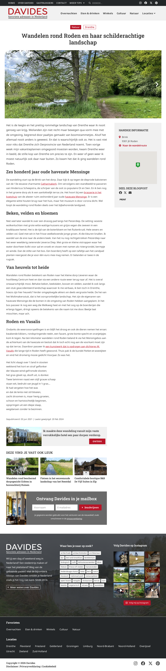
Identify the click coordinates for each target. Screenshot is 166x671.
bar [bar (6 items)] (62, 557)
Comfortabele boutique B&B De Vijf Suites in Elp (90, 480)
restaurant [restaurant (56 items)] (87, 580)
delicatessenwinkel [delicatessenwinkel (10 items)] (86, 562)
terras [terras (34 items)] (96, 580)
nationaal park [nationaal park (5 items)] (77, 576)
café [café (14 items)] (74, 562)
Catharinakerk (49, 183)
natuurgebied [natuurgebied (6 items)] (92, 576)
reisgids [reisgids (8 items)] (76, 580)
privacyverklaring (74, 518)
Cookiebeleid (49, 666)
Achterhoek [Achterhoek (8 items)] (66, 553)
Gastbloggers (45, 2)
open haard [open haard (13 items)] (66, 580)
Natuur (76, 27)
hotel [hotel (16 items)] (82, 571)
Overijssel (145, 646)
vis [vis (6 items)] (91, 585)
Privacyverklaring (30, 666)
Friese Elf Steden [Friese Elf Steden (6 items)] (76, 567)
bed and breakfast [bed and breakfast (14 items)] (74, 557)
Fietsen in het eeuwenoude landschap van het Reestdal (55, 480)
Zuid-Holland (40, 651)
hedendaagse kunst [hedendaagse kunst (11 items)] (69, 571)
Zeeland (23, 651)
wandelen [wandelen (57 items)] (99, 585)
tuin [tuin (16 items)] (103, 580)
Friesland (40, 646)
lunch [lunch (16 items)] (95, 571)
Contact (61, 2)
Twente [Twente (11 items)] (64, 585)
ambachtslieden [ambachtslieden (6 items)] (80, 553)
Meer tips (77, 2)
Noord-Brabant (105, 646)
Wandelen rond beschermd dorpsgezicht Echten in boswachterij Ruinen (21, 481)
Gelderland (56, 646)
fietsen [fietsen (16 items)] (64, 567)
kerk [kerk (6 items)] (89, 571)
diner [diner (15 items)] (99, 562)
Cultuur (64, 629)
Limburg (88, 646)
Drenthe (89, 27)
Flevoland (25, 646)
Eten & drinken (33, 629)
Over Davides (26, 2)
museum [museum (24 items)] (64, 576)
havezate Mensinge (76, 196)
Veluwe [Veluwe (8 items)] (85, 585)
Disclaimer (12, 666)
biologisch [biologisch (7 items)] (65, 562)
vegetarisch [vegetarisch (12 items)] (74, 585)
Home (11, 2)
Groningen (73, 646)
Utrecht (10, 651)
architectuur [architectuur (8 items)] (94, 553)
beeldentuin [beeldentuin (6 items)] (89, 557)
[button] (9, 84)
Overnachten (13, 629)
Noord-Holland (126, 646)
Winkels (50, 629)
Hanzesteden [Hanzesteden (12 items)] (91, 567)
